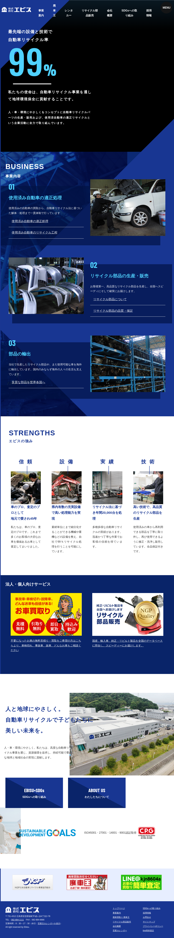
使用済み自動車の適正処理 (30, 221)
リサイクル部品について (110, 299)
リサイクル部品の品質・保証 (113, 310)
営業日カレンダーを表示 (49, 923)
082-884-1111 (17, 920)
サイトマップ (149, 922)
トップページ (119, 908)
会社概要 (109, 13)
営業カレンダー (120, 930)
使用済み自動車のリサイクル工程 (34, 232)
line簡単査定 (148, 930)
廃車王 (54, 10)
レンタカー (69, 13)
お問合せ (147, 917)
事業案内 (41, 13)
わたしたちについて (97, 792)
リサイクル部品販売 (90, 13)
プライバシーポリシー (153, 926)
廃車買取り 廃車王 (121, 917)
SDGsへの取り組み (129, 13)
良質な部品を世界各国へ (28, 382)
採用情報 (149, 13)
